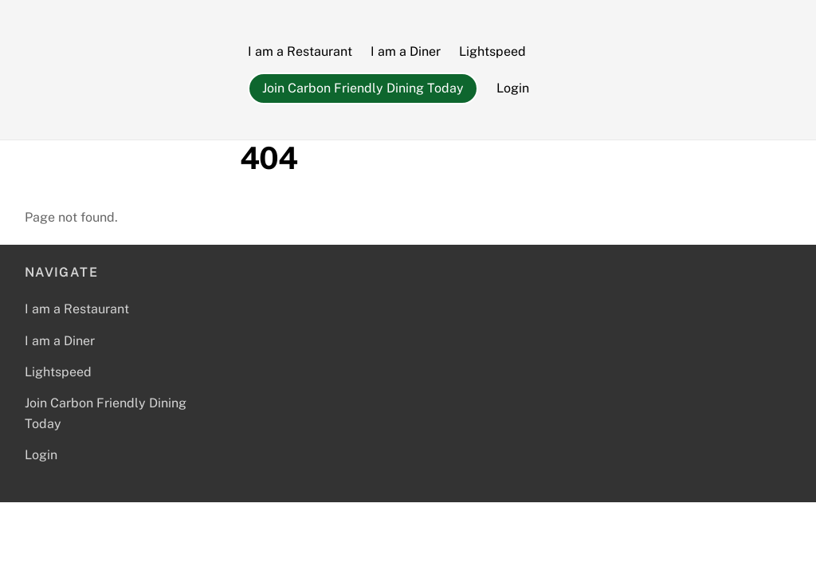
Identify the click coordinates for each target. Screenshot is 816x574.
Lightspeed (492, 51)
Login (512, 88)
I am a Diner (406, 51)
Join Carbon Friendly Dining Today (363, 88)
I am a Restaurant (300, 51)
